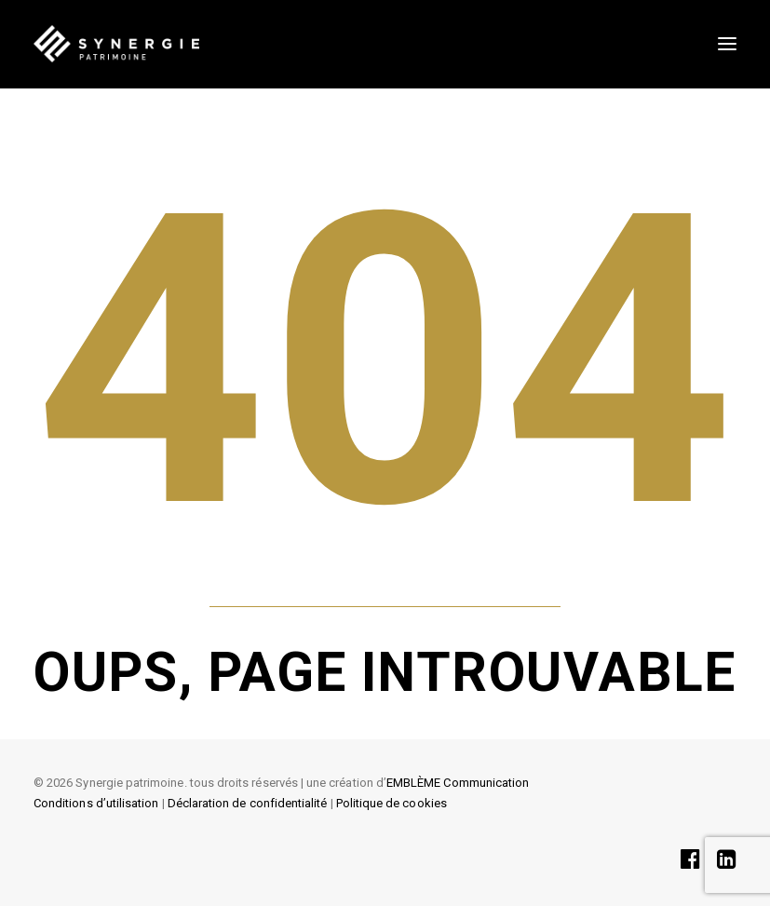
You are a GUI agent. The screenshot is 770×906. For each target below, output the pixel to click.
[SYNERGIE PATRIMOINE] (116, 43)
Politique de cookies (391, 803)
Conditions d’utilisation (96, 803)
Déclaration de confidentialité (248, 803)
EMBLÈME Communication (457, 783)
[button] (727, 44)
